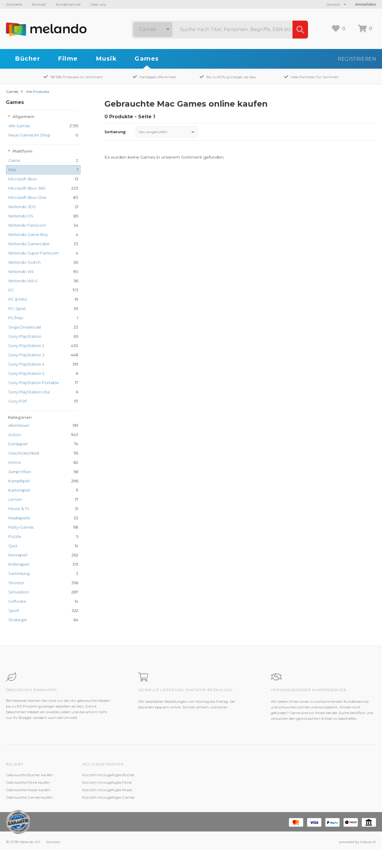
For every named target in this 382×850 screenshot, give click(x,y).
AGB (239, 790)
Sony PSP (17, 401)
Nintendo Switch (24, 262)
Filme (68, 58)
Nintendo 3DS (22, 206)
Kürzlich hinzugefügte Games (108, 797)
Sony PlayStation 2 (26, 345)
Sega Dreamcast (24, 327)
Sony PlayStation (24, 336)
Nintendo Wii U (22, 280)
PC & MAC (18, 299)
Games (147, 58)
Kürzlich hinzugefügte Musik (107, 790)
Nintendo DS (20, 216)
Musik (106, 58)
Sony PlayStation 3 (26, 354)
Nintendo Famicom (27, 225)
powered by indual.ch (357, 842)
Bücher (27, 58)
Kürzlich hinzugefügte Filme (107, 782)
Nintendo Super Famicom (33, 253)
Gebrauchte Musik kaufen (28, 790)
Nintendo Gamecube (29, 243)
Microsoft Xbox (22, 179)
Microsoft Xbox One (27, 197)
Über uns (98, 4)
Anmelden (365, 4)
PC (11, 290)
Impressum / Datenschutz (257, 797)
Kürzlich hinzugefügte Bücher (108, 775)
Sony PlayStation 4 (26, 364)
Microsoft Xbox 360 (26, 188)
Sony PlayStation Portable (33, 382)
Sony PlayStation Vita (29, 391)
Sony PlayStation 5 (26, 373)
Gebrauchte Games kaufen (29, 797)
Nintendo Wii (20, 271)
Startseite (14, 4)
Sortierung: (115, 132)
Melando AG (245, 775)
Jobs (239, 782)
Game (14, 160)
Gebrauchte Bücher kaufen (29, 775)
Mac (12, 169)
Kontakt (39, 4)
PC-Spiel (16, 308)
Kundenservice (68, 4)
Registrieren (357, 59)
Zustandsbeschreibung (178, 782)
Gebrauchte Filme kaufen (28, 782)
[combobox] (152, 29)
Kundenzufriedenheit (177, 790)
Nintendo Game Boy (28, 234)
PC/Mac (16, 317)
